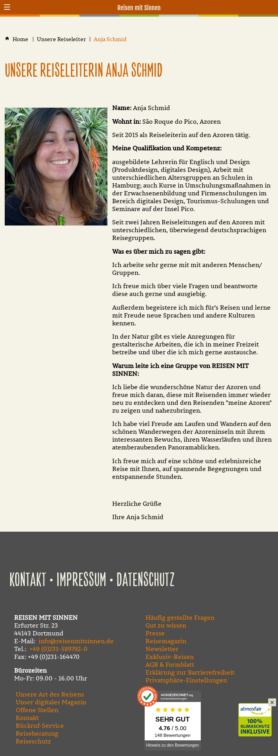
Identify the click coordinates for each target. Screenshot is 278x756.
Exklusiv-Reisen (169, 656)
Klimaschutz (258, 711)
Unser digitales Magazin (51, 702)
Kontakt (27, 580)
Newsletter (161, 649)
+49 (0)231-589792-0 (58, 649)
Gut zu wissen (165, 625)
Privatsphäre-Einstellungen (186, 680)
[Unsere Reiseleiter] (61, 39)
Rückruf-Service (40, 725)
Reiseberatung (37, 733)
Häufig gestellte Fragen (179, 617)
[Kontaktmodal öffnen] (271, 7)
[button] (7, 7)
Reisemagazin (165, 641)
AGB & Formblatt (169, 664)
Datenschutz (145, 580)
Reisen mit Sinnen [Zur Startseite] (139, 8)
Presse (155, 633)
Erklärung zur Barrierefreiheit (189, 672)
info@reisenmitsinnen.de (76, 641)
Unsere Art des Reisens (50, 694)
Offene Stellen (37, 710)
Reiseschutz (33, 741)
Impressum (81, 580)
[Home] (21, 39)
